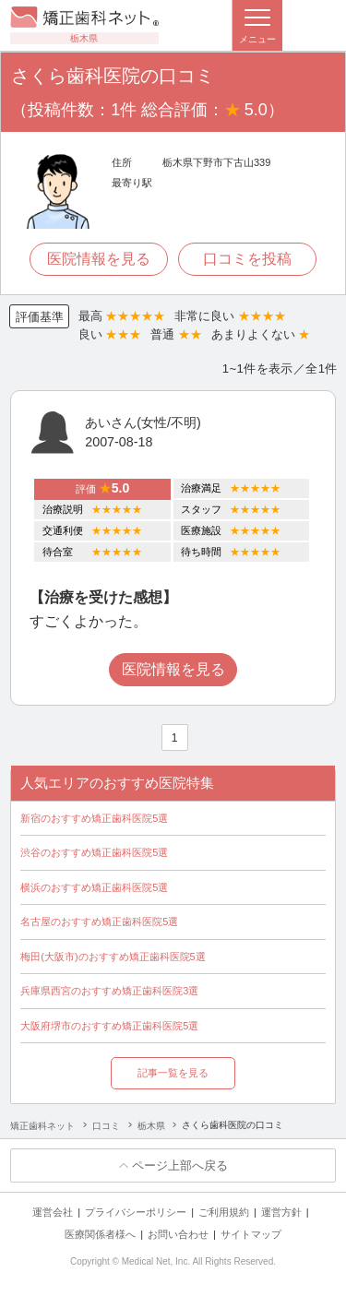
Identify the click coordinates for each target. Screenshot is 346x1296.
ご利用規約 (223, 1212)
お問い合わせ (178, 1234)
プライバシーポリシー (135, 1212)
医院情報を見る (98, 259)
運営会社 (52, 1212)
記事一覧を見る (173, 1072)
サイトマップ (251, 1234)
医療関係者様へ (100, 1234)
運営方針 (281, 1212)
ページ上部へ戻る (180, 1165)
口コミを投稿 (247, 259)
